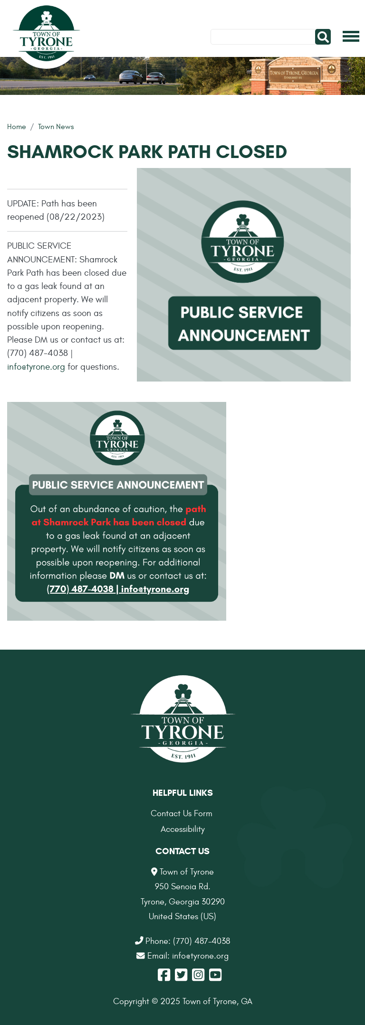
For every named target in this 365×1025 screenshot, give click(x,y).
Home (16, 126)
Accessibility (183, 829)
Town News (56, 126)
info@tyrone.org (36, 367)
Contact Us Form (181, 814)
